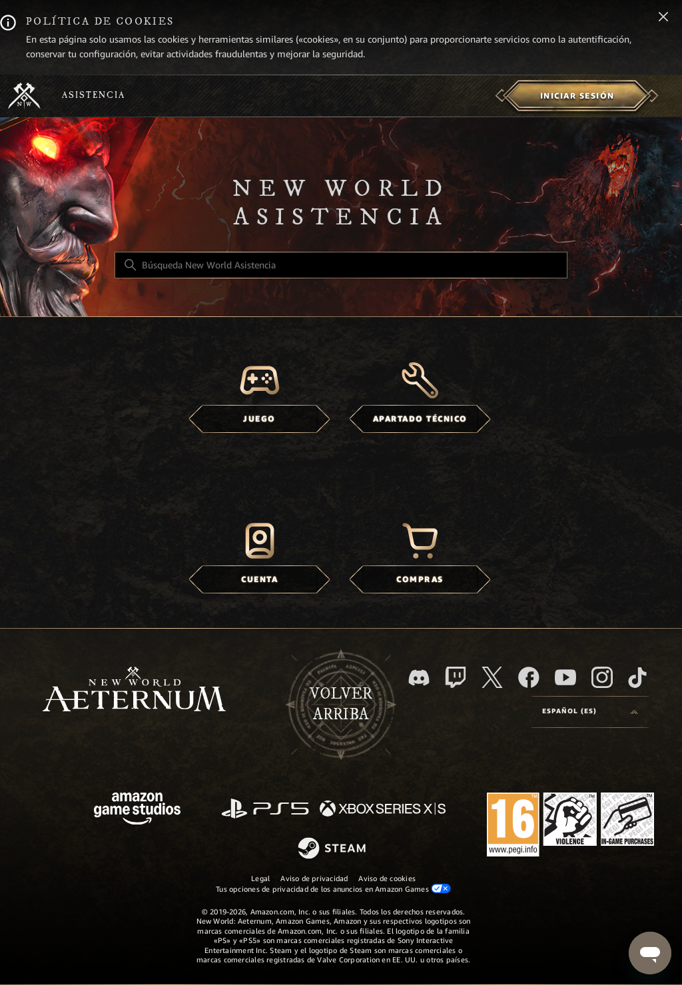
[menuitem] (577, 96)
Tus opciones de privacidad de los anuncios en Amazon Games (333, 889)
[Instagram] (602, 677)
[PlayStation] (265, 809)
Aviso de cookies (387, 878)
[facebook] (528, 677)
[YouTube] (565, 677)
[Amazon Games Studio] (137, 811)
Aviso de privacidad (314, 878)
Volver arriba (341, 705)
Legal (260, 878)
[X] (492, 677)
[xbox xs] (382, 809)
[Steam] (333, 849)
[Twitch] (455, 677)
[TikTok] (637, 677)
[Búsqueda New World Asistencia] (341, 265)
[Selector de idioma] (590, 712)
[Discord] (419, 677)
